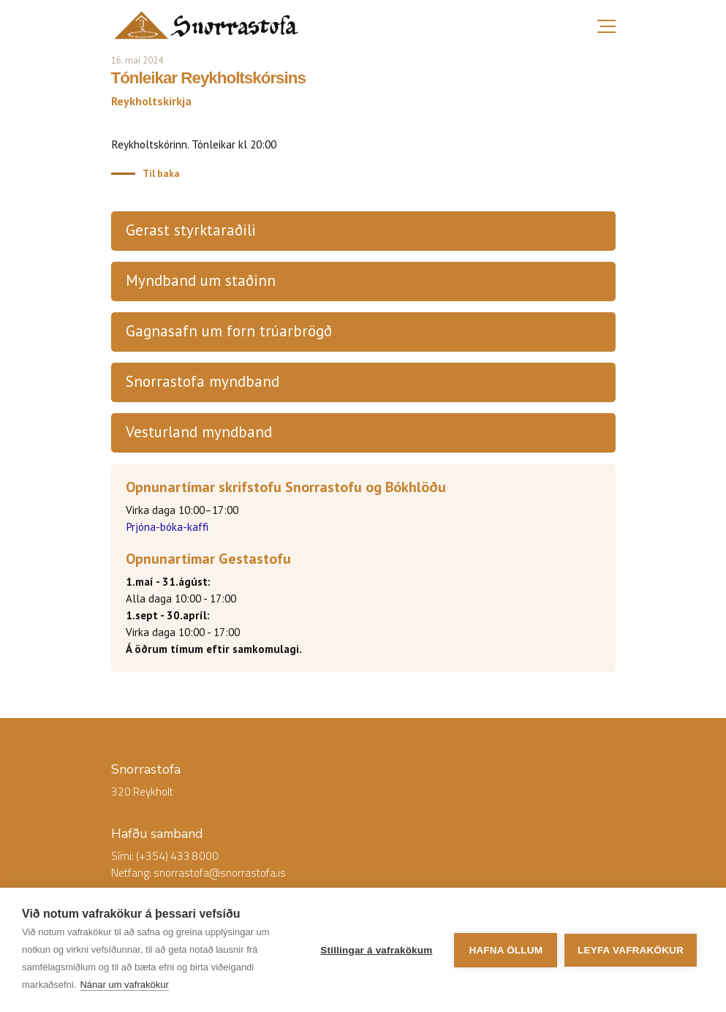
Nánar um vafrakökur (124, 984)
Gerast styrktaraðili (191, 230)
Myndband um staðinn (201, 280)
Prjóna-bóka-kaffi (167, 527)
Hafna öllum (505, 950)
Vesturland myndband (199, 432)
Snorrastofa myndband (202, 381)
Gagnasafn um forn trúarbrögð (229, 331)
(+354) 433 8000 (177, 855)
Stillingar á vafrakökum (376, 950)
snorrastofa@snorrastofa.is (220, 872)
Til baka (161, 173)
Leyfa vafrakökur (631, 950)
